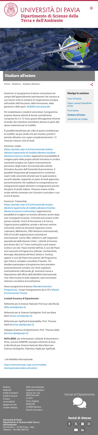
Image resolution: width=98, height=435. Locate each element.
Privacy (6, 399)
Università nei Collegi (78, 119)
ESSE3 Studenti (10, 393)
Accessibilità (9, 402)
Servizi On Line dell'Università (33, 394)
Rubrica (6, 387)
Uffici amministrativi (35, 387)
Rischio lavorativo (34, 410)
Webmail (7, 390)
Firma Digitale (32, 401)
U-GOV (29, 398)
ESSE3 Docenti (10, 396)
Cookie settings (10, 407)
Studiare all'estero (76, 115)
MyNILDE (30, 404)
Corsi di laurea (74, 98)
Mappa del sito (10, 405)
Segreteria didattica (35, 390)
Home (91, 7)
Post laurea (73, 110)
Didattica (16, 84)
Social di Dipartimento (79, 394)
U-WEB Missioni (33, 407)
